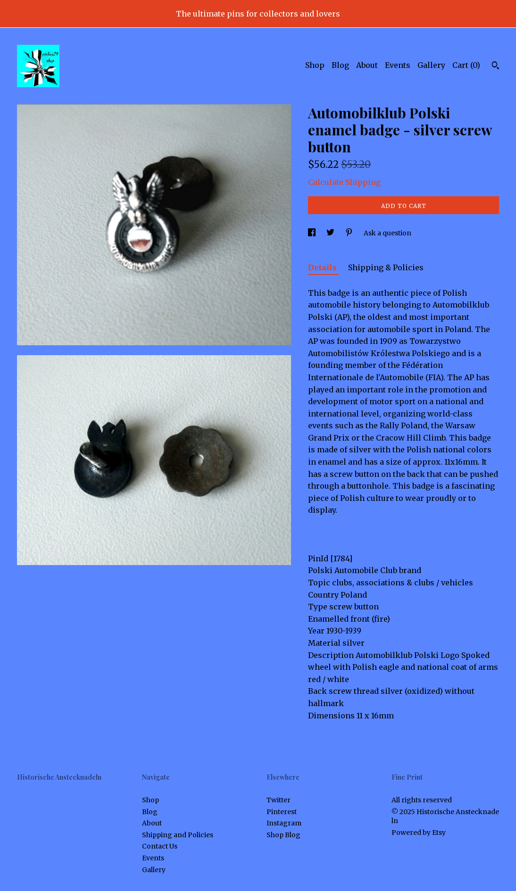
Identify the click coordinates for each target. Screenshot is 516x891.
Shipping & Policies (386, 267)
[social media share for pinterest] (349, 233)
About (367, 65)
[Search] (495, 66)
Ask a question (387, 233)
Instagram (283, 823)
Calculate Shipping (344, 182)
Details (323, 267)
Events (397, 65)
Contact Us (159, 846)
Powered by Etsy (418, 832)
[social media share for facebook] (312, 233)
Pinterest (281, 812)
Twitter (278, 800)
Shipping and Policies (177, 835)
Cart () (466, 65)
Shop (315, 65)
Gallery (431, 65)
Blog (340, 65)
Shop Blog (283, 835)
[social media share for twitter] (331, 233)
